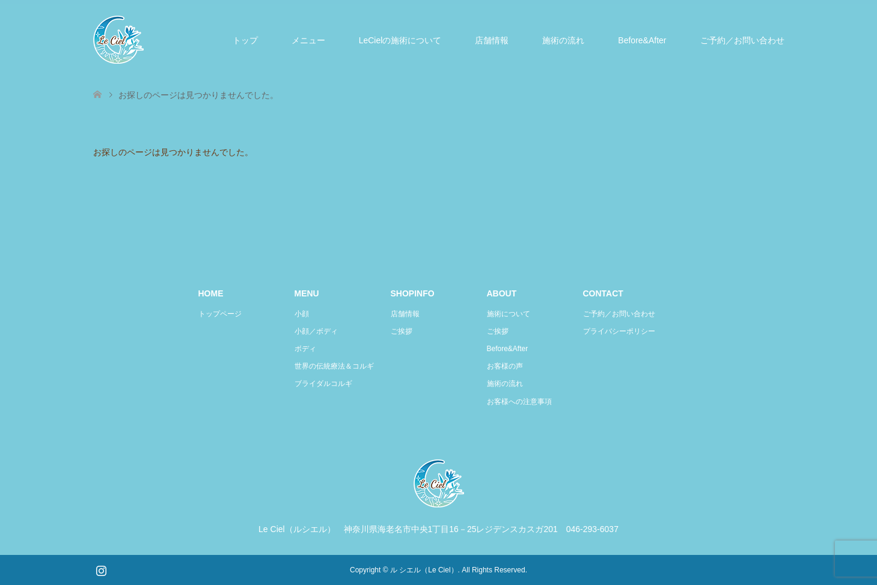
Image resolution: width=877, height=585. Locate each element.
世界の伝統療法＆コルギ (334, 366)
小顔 (302, 314)
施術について (508, 314)
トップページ (220, 314)
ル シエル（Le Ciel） (424, 570)
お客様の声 (505, 366)
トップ (245, 40)
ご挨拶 (401, 331)
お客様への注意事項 (519, 401)
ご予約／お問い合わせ (742, 40)
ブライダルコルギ (323, 383)
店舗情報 (492, 40)
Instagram (101, 569)
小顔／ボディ (316, 331)
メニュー (308, 40)
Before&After (642, 40)
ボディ (305, 349)
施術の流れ (563, 40)
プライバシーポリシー (619, 331)
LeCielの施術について (400, 40)
